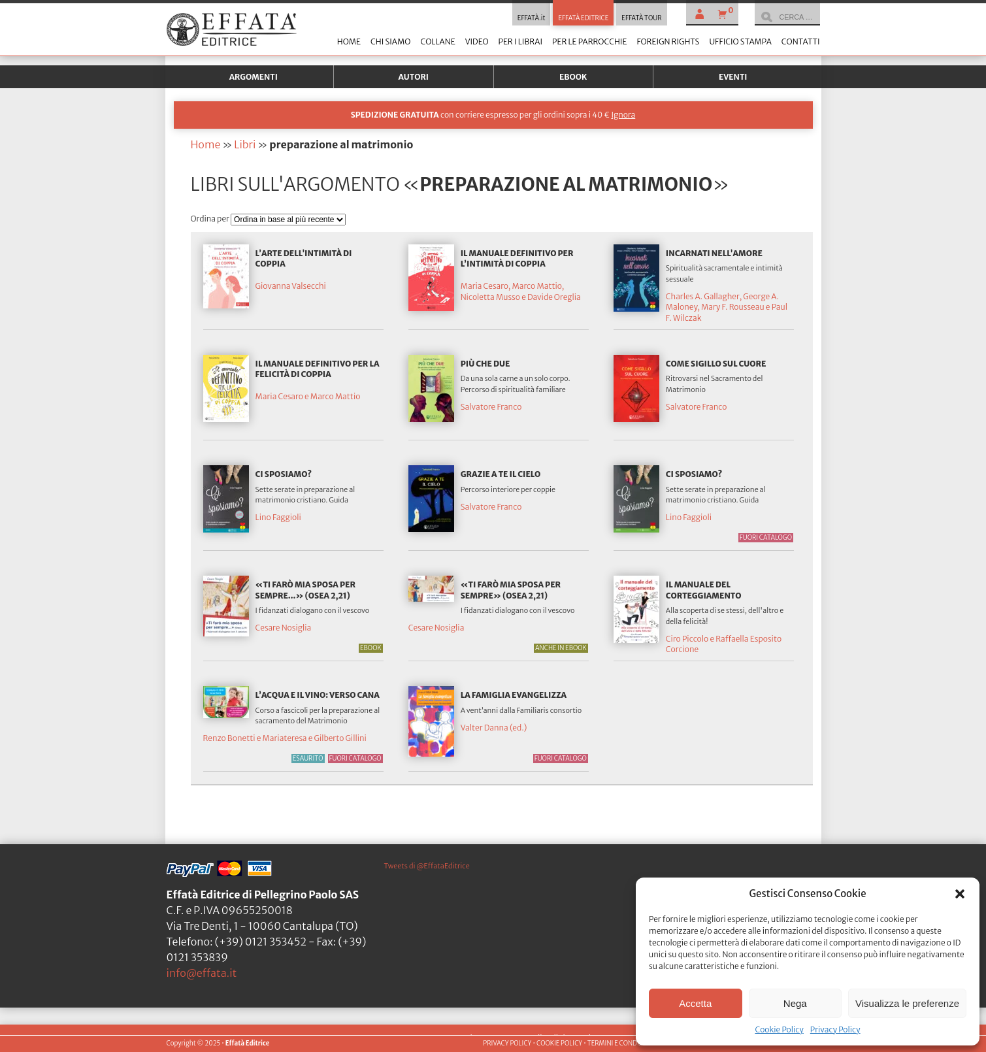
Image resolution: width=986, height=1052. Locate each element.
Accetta (695, 1003)
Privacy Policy (835, 1029)
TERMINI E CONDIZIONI (621, 1043)
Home (349, 41)
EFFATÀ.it (532, 18)
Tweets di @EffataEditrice (427, 865)
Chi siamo (390, 41)
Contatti (800, 41)
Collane (437, 41)
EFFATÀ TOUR (641, 18)
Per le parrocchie (589, 41)
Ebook (573, 77)
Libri (244, 144)
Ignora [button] (623, 115)
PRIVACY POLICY (507, 1043)
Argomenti (253, 77)
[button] (959, 893)
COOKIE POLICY (559, 1043)
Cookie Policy (779, 1029)
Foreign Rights (667, 41)
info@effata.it (202, 972)
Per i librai (520, 41)
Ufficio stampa (740, 41)
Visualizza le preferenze (907, 1003)
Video (477, 41)
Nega (795, 1003)
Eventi (733, 77)
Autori (414, 77)
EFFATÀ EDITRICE (583, 18)
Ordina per (211, 218)
